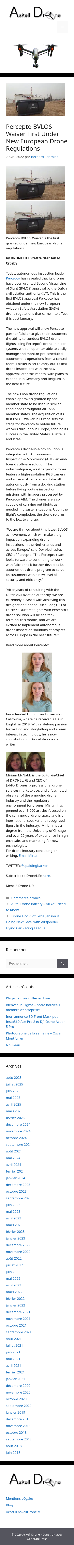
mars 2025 (14, 1111)
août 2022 (14, 1258)
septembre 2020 (19, 1405)
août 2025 (14, 1077)
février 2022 (15, 1298)
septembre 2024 (19, 1144)
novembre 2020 (18, 1392)
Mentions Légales (20, 1498)
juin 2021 (13, 1352)
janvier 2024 (15, 1178)
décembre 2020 (18, 1385)
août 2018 (14, 1446)
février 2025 (15, 1117)
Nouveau (13, 1045)
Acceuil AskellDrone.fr (23, 1512)
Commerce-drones (25, 898)
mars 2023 (14, 1225)
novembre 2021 (18, 1318)
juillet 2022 (14, 1265)
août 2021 (14, 1338)
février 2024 (15, 1171)
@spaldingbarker (34, 865)
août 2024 (14, 1151)
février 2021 (15, 1372)
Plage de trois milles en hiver (28, 998)
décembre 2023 (18, 1184)
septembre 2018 (19, 1439)
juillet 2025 (14, 1084)
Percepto (13, 278)
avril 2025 (13, 1104)
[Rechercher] (62, 963)
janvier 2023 (15, 1238)
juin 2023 (13, 1204)
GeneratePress (37, 1539)
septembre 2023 (19, 1198)
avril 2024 (13, 1164)
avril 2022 (13, 1285)
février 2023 (15, 1231)
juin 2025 (13, 1091)
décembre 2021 (18, 1312)
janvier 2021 (15, 1379)
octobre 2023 (16, 1191)
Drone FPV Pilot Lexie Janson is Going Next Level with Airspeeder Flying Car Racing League (32, 922)
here (46, 875)
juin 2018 (13, 1452)
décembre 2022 (18, 1245)
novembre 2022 (18, 1251)
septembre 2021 (19, 1332)
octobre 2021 (16, 1325)
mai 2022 (13, 1278)
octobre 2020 (16, 1399)
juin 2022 (13, 1271)
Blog (9, 1505)
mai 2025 (13, 1097)
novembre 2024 (18, 1131)
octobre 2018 (16, 1432)
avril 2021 (13, 1365)
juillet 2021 (14, 1345)
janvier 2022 (15, 1305)
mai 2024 (13, 1158)
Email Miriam (29, 855)
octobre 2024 (16, 1138)
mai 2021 (13, 1359)
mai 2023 (13, 1211)
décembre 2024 (18, 1124)
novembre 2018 (18, 1425)
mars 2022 (14, 1292)
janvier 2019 (15, 1412)
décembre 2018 (18, 1419)
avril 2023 (13, 1218)
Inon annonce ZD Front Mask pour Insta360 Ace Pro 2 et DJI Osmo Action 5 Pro (36, 1021)
